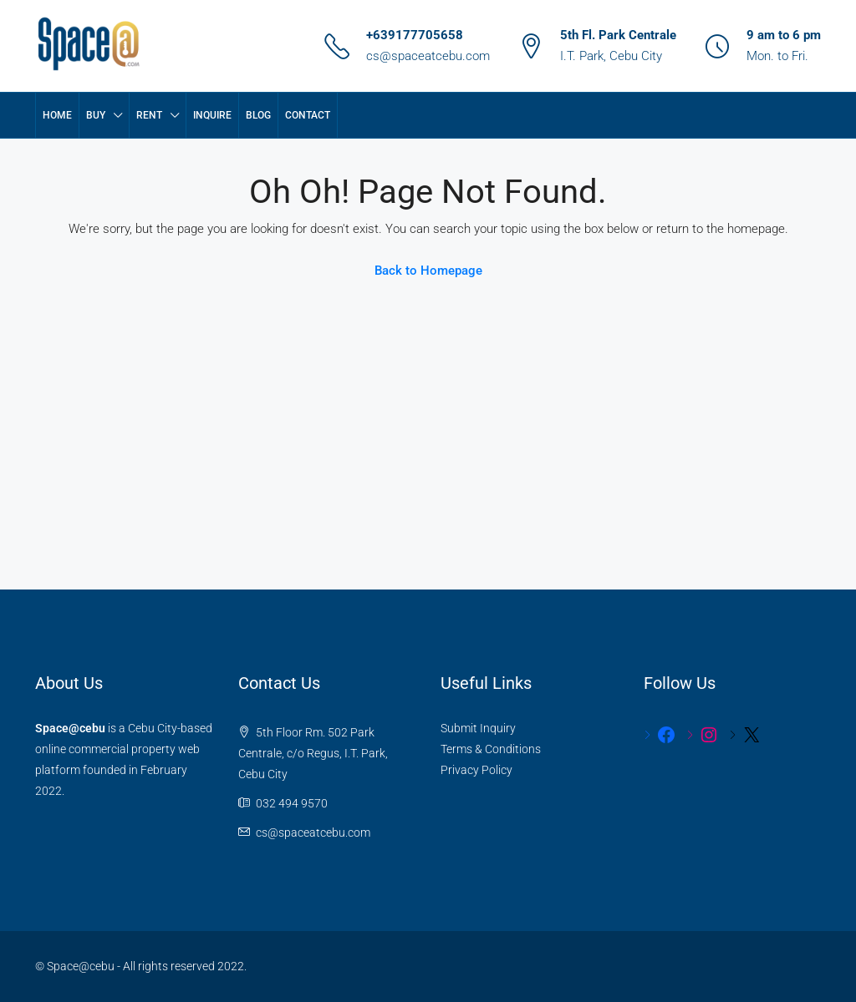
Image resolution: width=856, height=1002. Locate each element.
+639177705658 (414, 35)
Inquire (212, 115)
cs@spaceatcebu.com (428, 55)
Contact (307, 115)
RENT (149, 115)
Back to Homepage (428, 270)
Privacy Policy (476, 770)
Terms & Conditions (491, 749)
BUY (95, 115)
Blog (258, 115)
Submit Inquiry (478, 728)
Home (57, 115)
